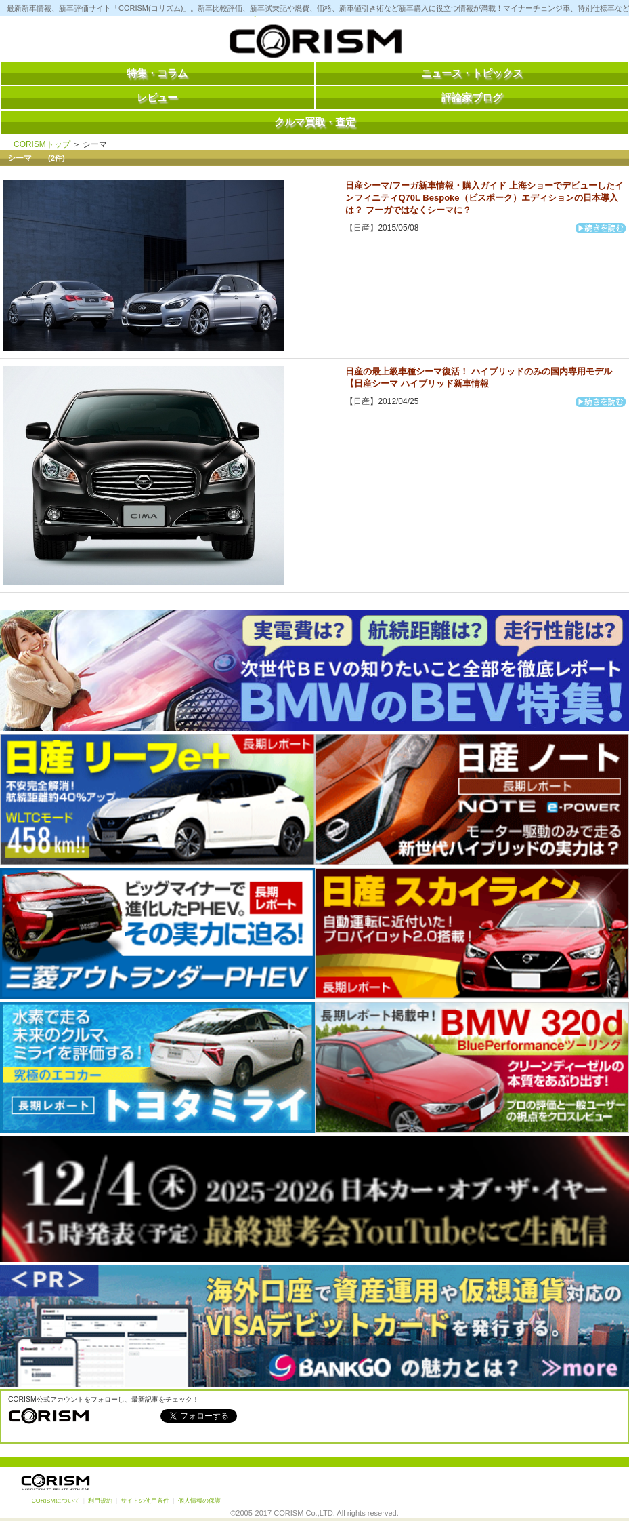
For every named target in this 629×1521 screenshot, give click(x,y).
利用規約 (100, 1500)
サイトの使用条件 (145, 1500)
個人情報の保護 (199, 1500)
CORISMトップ (42, 144)
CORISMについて (55, 1500)
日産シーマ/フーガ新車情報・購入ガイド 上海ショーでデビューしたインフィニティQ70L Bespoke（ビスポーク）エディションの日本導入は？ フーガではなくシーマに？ (484, 197)
